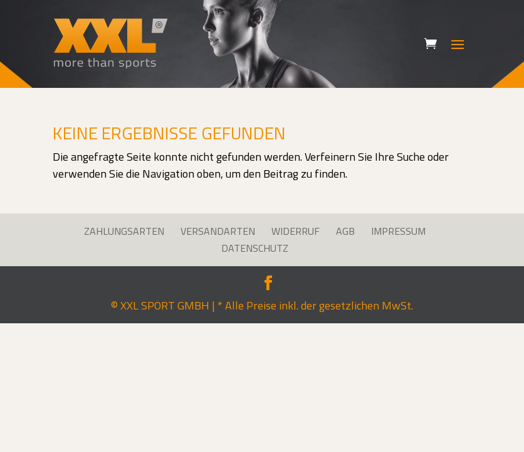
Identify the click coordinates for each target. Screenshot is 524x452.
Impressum (398, 231)
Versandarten (218, 231)
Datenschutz (254, 248)
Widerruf (295, 231)
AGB (345, 231)
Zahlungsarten (124, 231)
